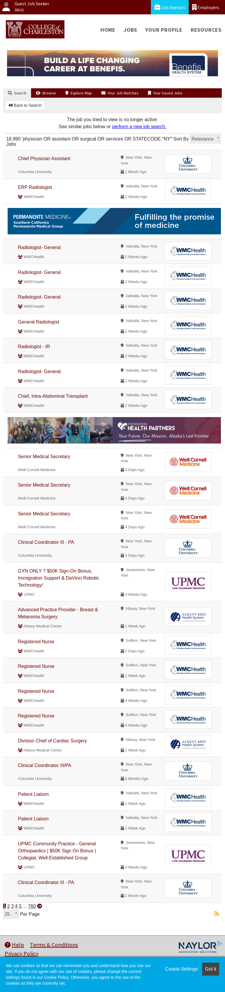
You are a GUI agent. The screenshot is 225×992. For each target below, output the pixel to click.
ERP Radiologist (35, 187)
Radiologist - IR (34, 346)
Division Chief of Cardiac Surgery (52, 740)
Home (107, 29)
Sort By (181, 138)
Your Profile (164, 29)
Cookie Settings (181, 968)
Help (14, 944)
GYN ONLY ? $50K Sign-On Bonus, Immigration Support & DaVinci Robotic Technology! (58, 578)
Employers (205, 7)
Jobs (130, 29)
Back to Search (25, 105)
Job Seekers (169, 7)
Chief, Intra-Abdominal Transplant (53, 396)
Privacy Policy (21, 953)
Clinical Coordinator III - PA (46, 542)
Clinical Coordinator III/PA (44, 765)
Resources (206, 29)
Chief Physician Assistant (44, 158)
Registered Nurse (36, 641)
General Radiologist (38, 321)
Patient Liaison (33, 794)
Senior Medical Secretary (44, 456)
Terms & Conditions (54, 944)
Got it (210, 968)
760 (32, 906)
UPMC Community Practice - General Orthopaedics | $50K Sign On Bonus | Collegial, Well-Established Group (57, 850)
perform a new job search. (139, 126)
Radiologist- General (39, 247)
